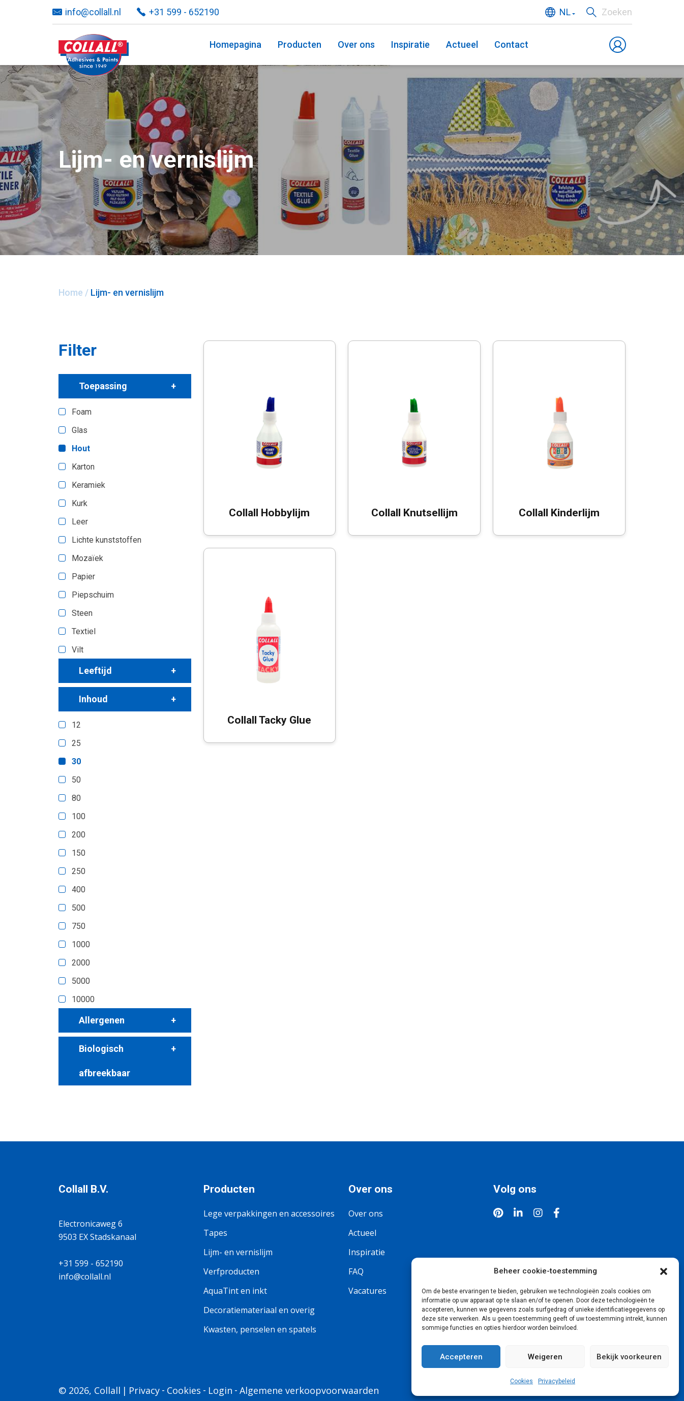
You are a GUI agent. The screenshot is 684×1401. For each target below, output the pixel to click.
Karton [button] (83, 467)
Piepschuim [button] (93, 595)
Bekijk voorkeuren (629, 1356)
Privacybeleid (556, 1381)
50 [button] (76, 780)
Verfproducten (231, 1271)
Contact (511, 44)
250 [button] (78, 871)
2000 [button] (81, 963)
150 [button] (78, 853)
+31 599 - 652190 (90, 1263)
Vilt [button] (77, 650)
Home (70, 292)
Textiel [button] (84, 631)
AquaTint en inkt (235, 1290)
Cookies (521, 1381)
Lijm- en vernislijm (238, 1252)
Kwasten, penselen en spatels (259, 1329)
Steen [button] (82, 613)
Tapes (215, 1232)
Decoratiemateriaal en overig (259, 1310)
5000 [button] (81, 981)
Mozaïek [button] (87, 558)
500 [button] (78, 908)
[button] (664, 1271)
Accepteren (461, 1356)
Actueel (462, 44)
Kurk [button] (79, 503)
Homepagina (235, 44)
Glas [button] (79, 430)
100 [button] (78, 816)
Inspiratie (410, 44)
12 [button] (76, 725)
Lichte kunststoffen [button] (106, 540)
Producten (299, 44)
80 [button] (76, 798)
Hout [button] (81, 448)
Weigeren (545, 1356)
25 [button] (76, 743)
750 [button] (78, 926)
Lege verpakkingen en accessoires (269, 1213)
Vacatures (367, 1290)
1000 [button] (81, 944)
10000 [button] (83, 999)
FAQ (356, 1271)
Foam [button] (82, 412)
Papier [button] (83, 576)
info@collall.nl (84, 1276)
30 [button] (76, 761)
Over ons (356, 44)
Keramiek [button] (88, 485)
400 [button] (78, 889)
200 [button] (78, 834)
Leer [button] (80, 521)
